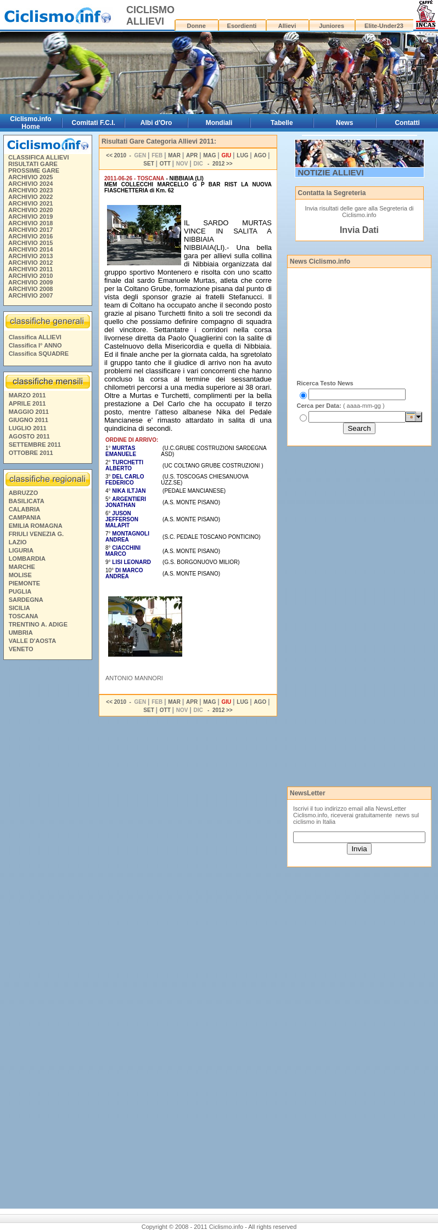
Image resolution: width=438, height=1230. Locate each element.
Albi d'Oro (156, 123)
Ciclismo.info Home (30, 122)
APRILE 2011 (27, 403)
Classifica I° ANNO (35, 345)
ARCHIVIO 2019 (30, 216)
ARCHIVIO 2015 (30, 243)
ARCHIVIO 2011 (30, 269)
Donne (196, 25)
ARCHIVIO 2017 (30, 229)
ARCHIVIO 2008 (30, 289)
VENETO (21, 649)
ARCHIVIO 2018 (30, 223)
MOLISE (20, 575)
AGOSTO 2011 (29, 436)
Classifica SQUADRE (39, 353)
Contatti (407, 123)
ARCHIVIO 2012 (30, 262)
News (344, 123)
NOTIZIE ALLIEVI (331, 172)
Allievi (287, 25)
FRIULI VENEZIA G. (36, 534)
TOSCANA (23, 616)
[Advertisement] (47, 831)
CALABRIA (24, 509)
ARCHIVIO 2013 (30, 256)
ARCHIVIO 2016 (30, 236)
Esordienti (242, 25)
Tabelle (282, 123)
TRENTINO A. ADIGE (38, 624)
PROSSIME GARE (33, 170)
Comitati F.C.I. (93, 123)
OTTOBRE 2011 (31, 452)
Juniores (331, 25)
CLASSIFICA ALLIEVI (38, 157)
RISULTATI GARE (33, 164)
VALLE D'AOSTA (33, 640)
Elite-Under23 (383, 25)
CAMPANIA (25, 517)
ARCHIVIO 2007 (30, 295)
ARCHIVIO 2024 (30, 183)
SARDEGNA (26, 599)
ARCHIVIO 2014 (30, 249)
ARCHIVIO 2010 (30, 275)
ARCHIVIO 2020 (30, 210)
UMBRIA (21, 632)
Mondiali (219, 123)
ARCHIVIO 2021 (30, 203)
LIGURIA (21, 550)
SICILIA (19, 608)
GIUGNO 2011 (28, 420)
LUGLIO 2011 (28, 428)
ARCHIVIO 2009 (30, 282)
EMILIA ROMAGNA (36, 525)
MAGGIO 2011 (29, 411)
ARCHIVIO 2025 (30, 177)
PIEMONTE (24, 583)
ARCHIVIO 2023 (30, 190)
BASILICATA (26, 501)
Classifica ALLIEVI (35, 337)
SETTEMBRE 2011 (35, 444)
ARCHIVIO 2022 (30, 196)
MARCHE (22, 566)
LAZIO (18, 542)
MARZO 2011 (27, 395)
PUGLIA (20, 591)
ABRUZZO (23, 492)
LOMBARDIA (27, 558)
